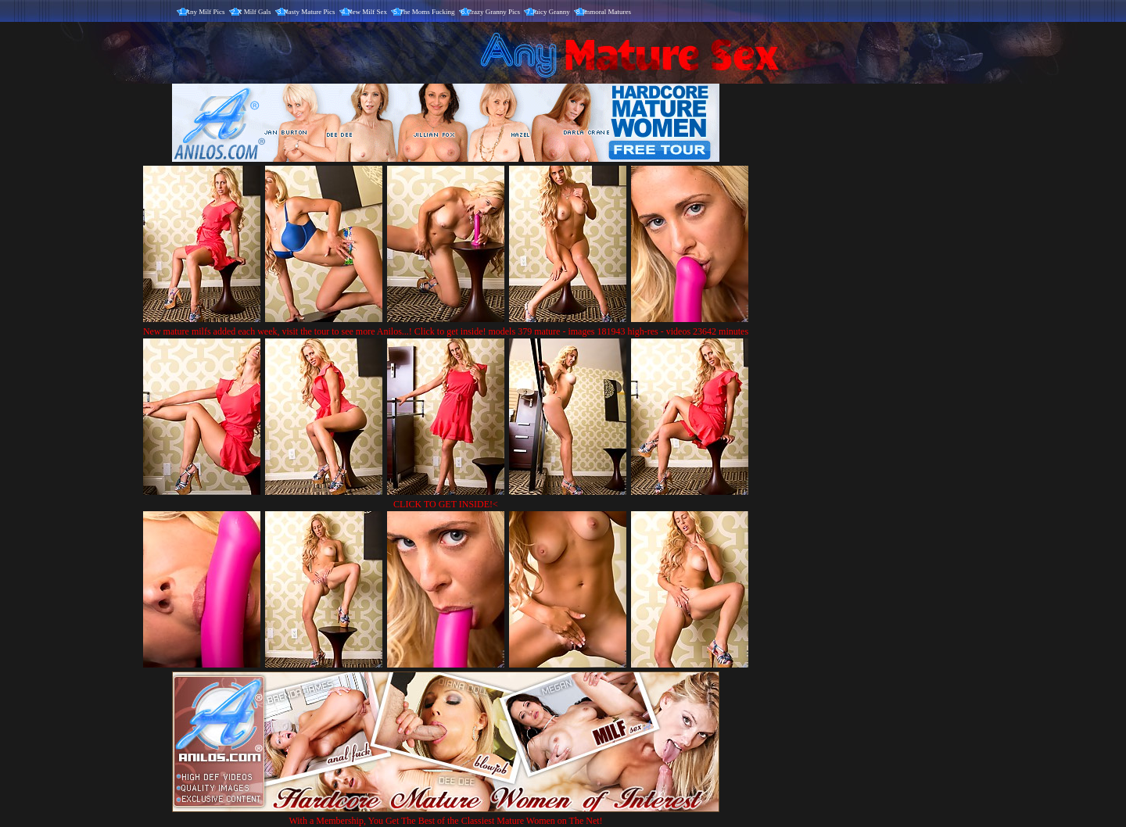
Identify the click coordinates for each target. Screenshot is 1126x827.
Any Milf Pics (205, 12)
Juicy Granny (551, 12)
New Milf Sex (367, 12)
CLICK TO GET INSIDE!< (445, 504)
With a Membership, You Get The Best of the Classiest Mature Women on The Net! (445, 815)
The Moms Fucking (427, 12)
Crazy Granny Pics (493, 12)
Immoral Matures (606, 12)
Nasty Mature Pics (309, 12)
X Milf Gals (254, 12)
